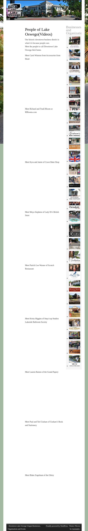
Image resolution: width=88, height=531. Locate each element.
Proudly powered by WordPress (57, 526)
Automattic (76, 529)
